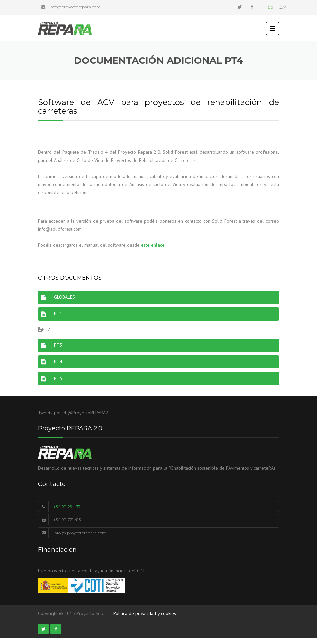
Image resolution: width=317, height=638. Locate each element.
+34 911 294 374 (68, 506)
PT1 (50, 314)
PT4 (50, 362)
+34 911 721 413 (67, 519)
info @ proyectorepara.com (79, 532)
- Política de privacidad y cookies (143, 613)
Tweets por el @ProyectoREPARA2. (73, 413)
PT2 (44, 329)
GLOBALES (56, 297)
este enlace (153, 245)
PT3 (50, 345)
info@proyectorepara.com (75, 6)
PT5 (50, 378)
